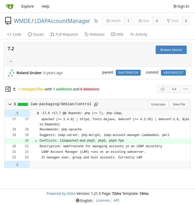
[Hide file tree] (8, 89)
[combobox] (162, 89)
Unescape (158, 104)
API (116, 200)
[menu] (185, 89)
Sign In (181, 6)
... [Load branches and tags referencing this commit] (10, 61)
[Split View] (174, 89)
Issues (36, 34)
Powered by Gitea (61, 193)
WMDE (22, 20)
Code (14, 34)
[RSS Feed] (96, 21)
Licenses (103, 200)
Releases (94, 34)
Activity (138, 34)
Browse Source (171, 50)
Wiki (117, 34)
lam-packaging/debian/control (61, 104)
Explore (27, 6)
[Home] (10, 6)
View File (179, 104)
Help (46, 6)
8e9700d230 (128, 73)
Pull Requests (64, 34)
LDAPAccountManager (62, 20)
